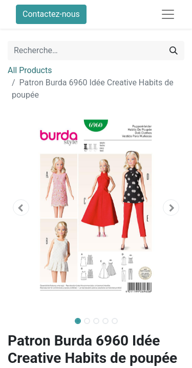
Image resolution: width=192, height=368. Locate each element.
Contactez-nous (51, 14)
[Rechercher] (173, 50)
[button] (21, 207)
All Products (30, 70)
